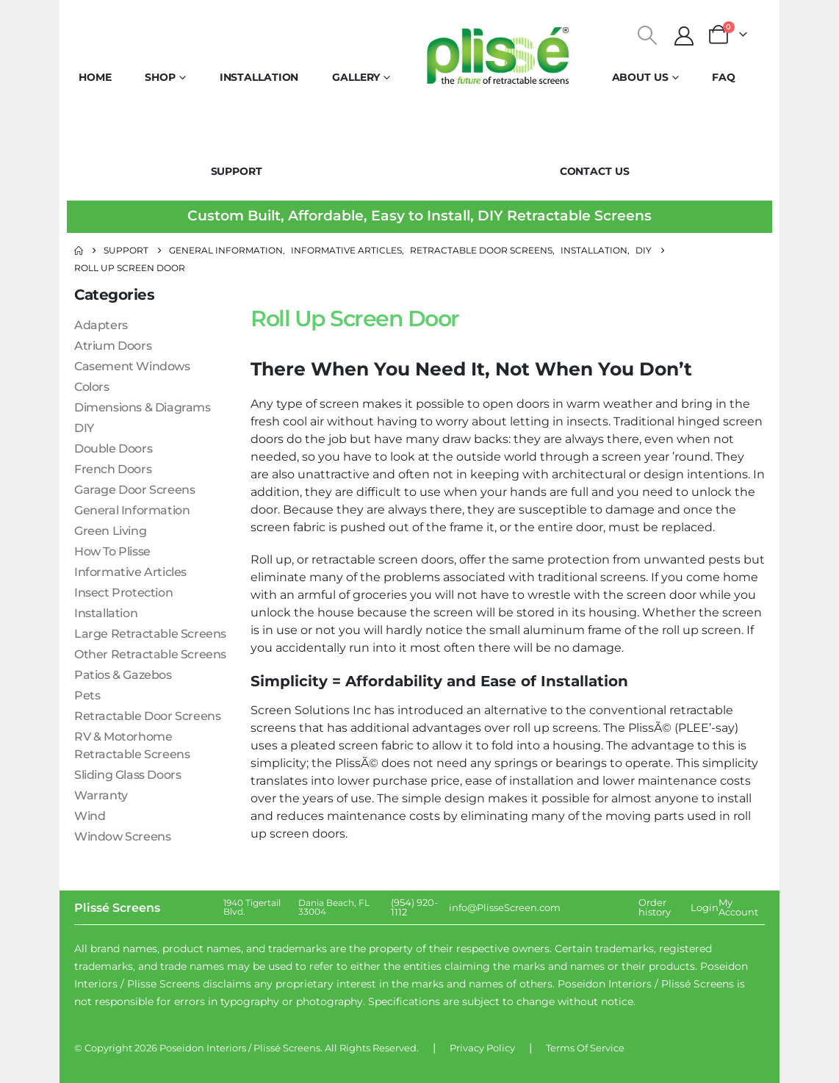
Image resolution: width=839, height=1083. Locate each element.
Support (236, 171)
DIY (84, 428)
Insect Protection (123, 593)
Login (705, 907)
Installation (259, 77)
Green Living (110, 531)
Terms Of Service (585, 1048)
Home (95, 77)
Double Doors (113, 449)
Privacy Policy (482, 1048)
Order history (654, 907)
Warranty (101, 795)
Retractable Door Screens (147, 716)
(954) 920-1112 (414, 907)
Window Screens (122, 836)
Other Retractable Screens (150, 654)
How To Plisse (112, 551)
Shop (160, 77)
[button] (647, 35)
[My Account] (684, 36)
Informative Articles (130, 572)
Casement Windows (132, 366)
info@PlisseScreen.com (505, 907)
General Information (132, 510)
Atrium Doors (112, 346)
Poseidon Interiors (202, 1048)
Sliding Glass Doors (127, 775)
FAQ (723, 77)
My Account (738, 907)
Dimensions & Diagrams (142, 407)
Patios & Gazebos (123, 675)
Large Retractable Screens (150, 634)
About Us (640, 77)
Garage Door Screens (134, 490)
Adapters (101, 325)
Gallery (356, 77)
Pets (87, 695)
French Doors (112, 469)
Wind (89, 816)
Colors (91, 387)
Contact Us (595, 171)
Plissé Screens (286, 1048)
